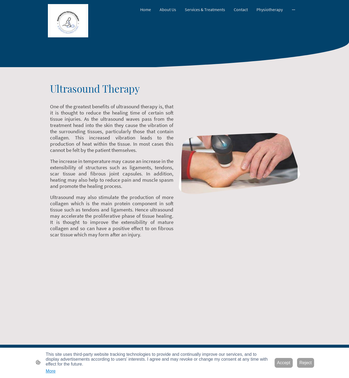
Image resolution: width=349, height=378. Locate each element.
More (50, 371)
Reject (305, 362)
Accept (283, 362)
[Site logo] (68, 20)
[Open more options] (293, 9)
